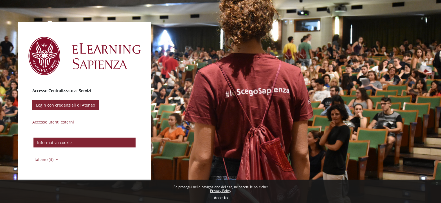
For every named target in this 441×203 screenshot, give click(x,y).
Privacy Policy (220, 190)
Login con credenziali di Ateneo (65, 105)
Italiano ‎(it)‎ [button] (44, 159)
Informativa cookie (54, 142)
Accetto (221, 197)
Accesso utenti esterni (53, 122)
